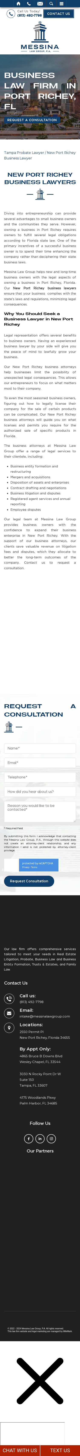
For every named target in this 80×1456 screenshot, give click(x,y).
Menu (61, 3)
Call (29, 3)
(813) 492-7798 (29, 15)
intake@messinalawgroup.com (45, 1016)
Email (40, 3)
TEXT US (60, 1450)
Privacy (25, 867)
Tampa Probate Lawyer (24, 153)
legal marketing (39, 1331)
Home (19, 3)
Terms (34, 867)
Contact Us (58, 14)
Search (51, 3)
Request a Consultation (32, 120)
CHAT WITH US (20, 1450)
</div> (32, 1438)
